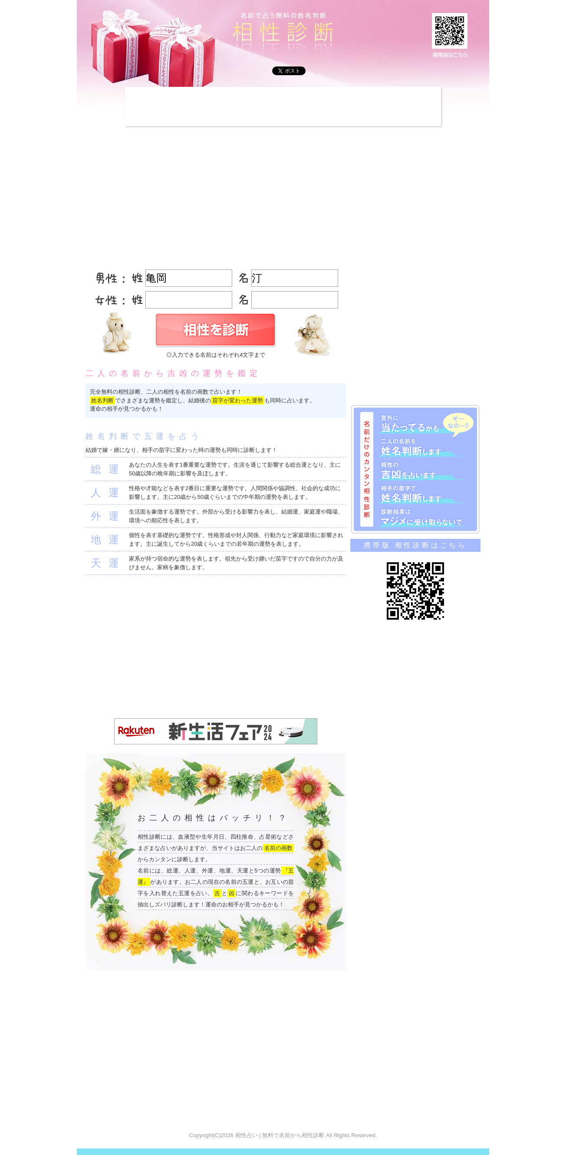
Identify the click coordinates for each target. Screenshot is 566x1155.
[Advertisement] (283, 106)
